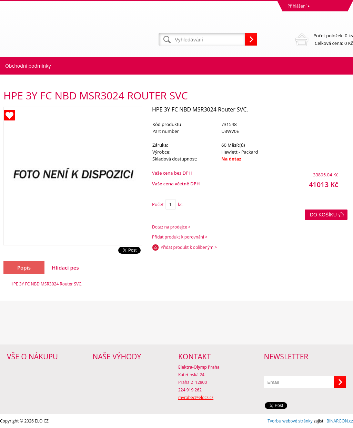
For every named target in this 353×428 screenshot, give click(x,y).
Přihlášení (297, 6)
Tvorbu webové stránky (290, 421)
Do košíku (323, 214)
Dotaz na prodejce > (171, 227)
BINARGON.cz (339, 421)
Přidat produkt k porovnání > (180, 237)
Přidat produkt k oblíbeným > (189, 247)
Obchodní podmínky (28, 65)
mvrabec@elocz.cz (195, 397)
